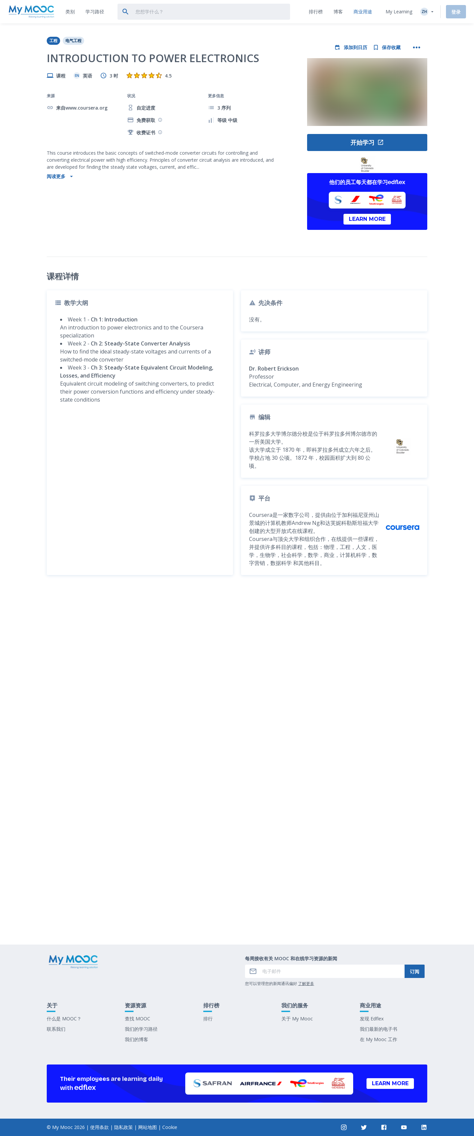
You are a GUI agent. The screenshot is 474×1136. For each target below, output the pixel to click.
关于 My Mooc (297, 1018)
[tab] (70, 11)
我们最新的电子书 (378, 1029)
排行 (208, 1018)
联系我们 (56, 1029)
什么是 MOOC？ (64, 1018)
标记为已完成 (237, 890)
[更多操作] (416, 47)
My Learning (399, 11)
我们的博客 (136, 1039)
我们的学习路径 (141, 1029)
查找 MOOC (137, 1018)
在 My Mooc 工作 (378, 1039)
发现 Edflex (372, 1018)
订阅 (414, 971)
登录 (456, 12)
